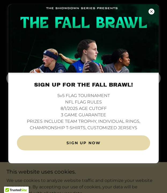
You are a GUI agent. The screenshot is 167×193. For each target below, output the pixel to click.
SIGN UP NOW (83, 142)
